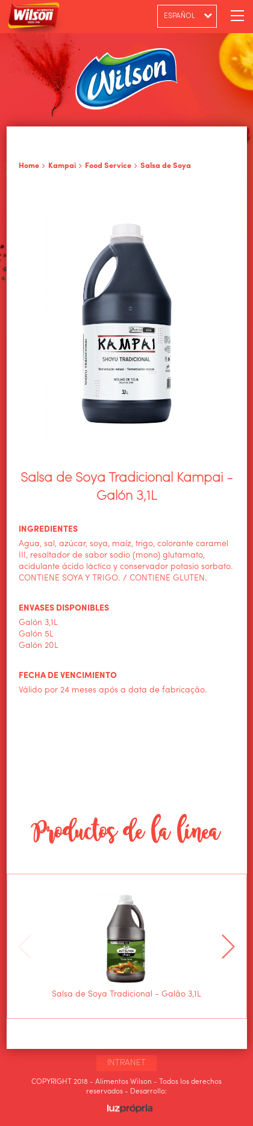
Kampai (62, 166)
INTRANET (126, 1063)
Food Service (108, 166)
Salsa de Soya (165, 166)
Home (29, 166)
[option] (126, 946)
